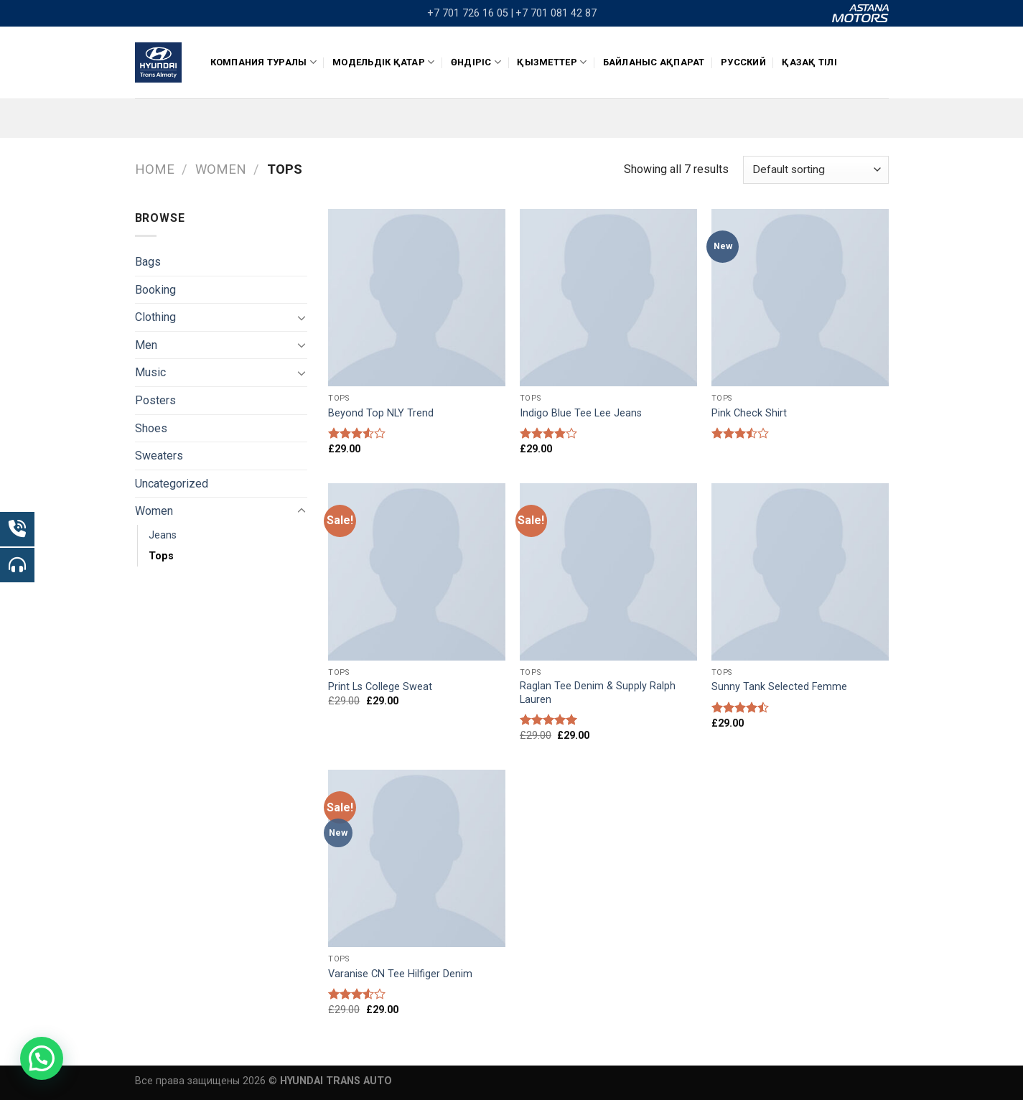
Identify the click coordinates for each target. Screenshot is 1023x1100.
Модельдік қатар (383, 62)
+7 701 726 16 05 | (470, 13)
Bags (148, 262)
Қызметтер (552, 62)
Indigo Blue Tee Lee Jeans (581, 413)
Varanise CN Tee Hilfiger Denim (400, 974)
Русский (743, 62)
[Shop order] (815, 170)
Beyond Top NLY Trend (381, 413)
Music (150, 372)
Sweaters (159, 455)
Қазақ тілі (809, 62)
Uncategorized (171, 483)
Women (220, 169)
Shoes (151, 428)
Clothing (155, 317)
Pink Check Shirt (749, 413)
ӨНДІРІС (476, 62)
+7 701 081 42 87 (556, 13)
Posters (155, 400)
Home (154, 169)
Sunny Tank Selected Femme (779, 687)
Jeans (163, 535)
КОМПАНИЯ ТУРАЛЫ (263, 62)
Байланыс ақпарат (654, 62)
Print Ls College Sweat (380, 687)
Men (146, 345)
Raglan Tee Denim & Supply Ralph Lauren (598, 693)
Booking (155, 290)
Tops (161, 556)
